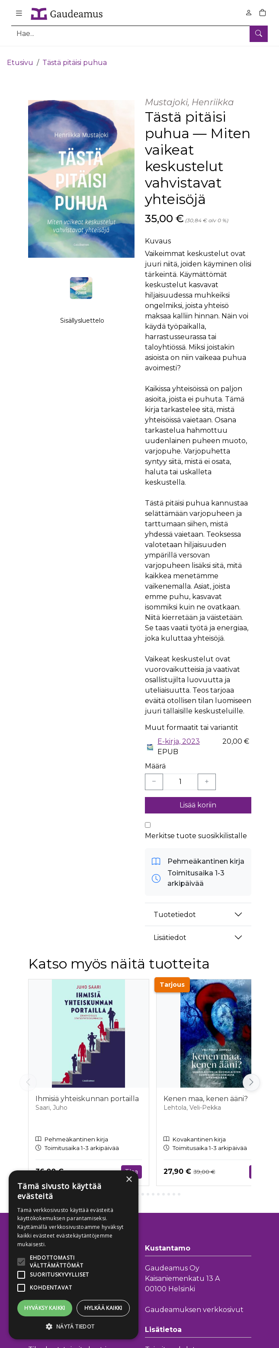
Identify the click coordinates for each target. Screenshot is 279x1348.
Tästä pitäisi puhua (74, 55)
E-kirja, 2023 (178, 734)
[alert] (73, 1254)
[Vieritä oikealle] (251, 1075)
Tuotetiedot (175, 907)
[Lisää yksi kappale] (207, 775)
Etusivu (20, 55)
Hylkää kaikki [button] (103, 1308)
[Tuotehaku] (139, 34)
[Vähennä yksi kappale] (154, 775)
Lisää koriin (198, 798)
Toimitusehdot (170, 1342)
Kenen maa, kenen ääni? (206, 1092)
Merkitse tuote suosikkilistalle (196, 829)
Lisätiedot (170, 930)
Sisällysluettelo (82, 317)
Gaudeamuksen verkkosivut (194, 1302)
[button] (73, 1326)
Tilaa (131, 1164)
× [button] (128, 1179)
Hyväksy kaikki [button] (44, 1308)
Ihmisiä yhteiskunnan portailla (87, 1092)
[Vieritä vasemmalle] (28, 1075)
